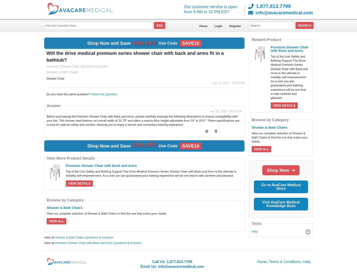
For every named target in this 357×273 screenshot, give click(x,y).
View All (56, 221)
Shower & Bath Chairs (65, 208)
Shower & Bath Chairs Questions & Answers (84, 237)
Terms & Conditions (285, 262)
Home (203, 26)
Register (235, 26)
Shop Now (281, 170)
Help (255, 231)
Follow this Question (104, 94)
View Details (79, 183)
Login (218, 26)
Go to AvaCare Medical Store (281, 186)
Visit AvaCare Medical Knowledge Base (281, 204)
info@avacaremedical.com (280, 12)
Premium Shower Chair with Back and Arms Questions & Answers (98, 243)
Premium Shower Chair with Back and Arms (101, 166)
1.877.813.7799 (269, 6)
